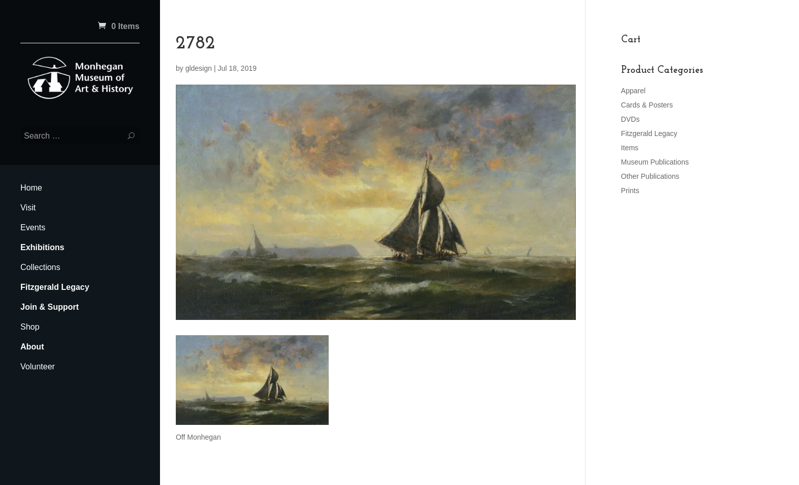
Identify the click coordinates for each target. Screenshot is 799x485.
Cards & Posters (647, 105)
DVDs (630, 119)
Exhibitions (42, 247)
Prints (630, 190)
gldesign (198, 68)
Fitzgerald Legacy (54, 287)
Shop (29, 326)
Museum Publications (655, 162)
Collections (40, 267)
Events (32, 227)
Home (31, 187)
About (32, 346)
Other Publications (650, 176)
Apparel (633, 91)
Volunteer (37, 366)
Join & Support (49, 307)
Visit (28, 207)
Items (629, 148)
